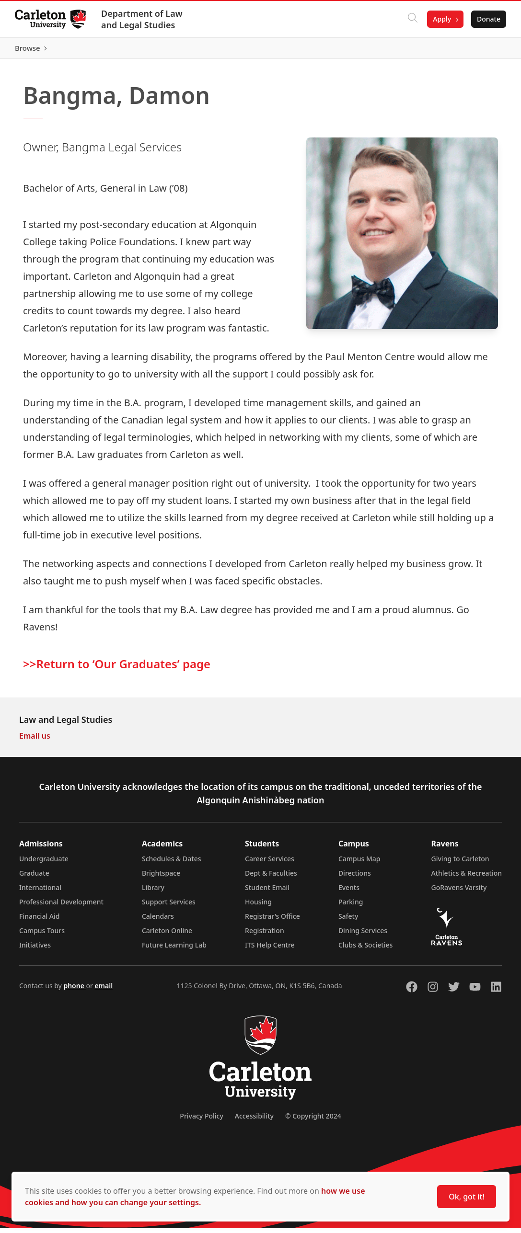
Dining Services (362, 935)
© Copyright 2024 (313, 1120)
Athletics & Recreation (466, 877)
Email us (34, 740)
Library (153, 892)
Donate (488, 18)
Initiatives (35, 949)
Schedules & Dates (171, 863)
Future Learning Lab (174, 949)
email (103, 990)
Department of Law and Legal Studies (142, 19)
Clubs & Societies (365, 949)
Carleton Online (167, 935)
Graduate (34, 877)
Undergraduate (44, 863)
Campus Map (359, 863)
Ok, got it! (467, 1196)
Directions (354, 877)
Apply (441, 18)
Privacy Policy (201, 1120)
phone (74, 990)
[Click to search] (412, 19)
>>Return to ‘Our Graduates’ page (116, 668)
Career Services (269, 863)
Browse (487, 50)
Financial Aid (39, 920)
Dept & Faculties (271, 877)
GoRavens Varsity (459, 892)
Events (348, 892)
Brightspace (161, 877)
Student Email (267, 892)
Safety (348, 920)
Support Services (169, 906)
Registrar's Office (272, 920)
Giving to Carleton (460, 863)
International (40, 892)
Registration (264, 935)
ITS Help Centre (270, 949)
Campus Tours (42, 935)
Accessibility (254, 1120)
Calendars (158, 920)
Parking (350, 906)
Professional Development (61, 906)
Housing (258, 906)
